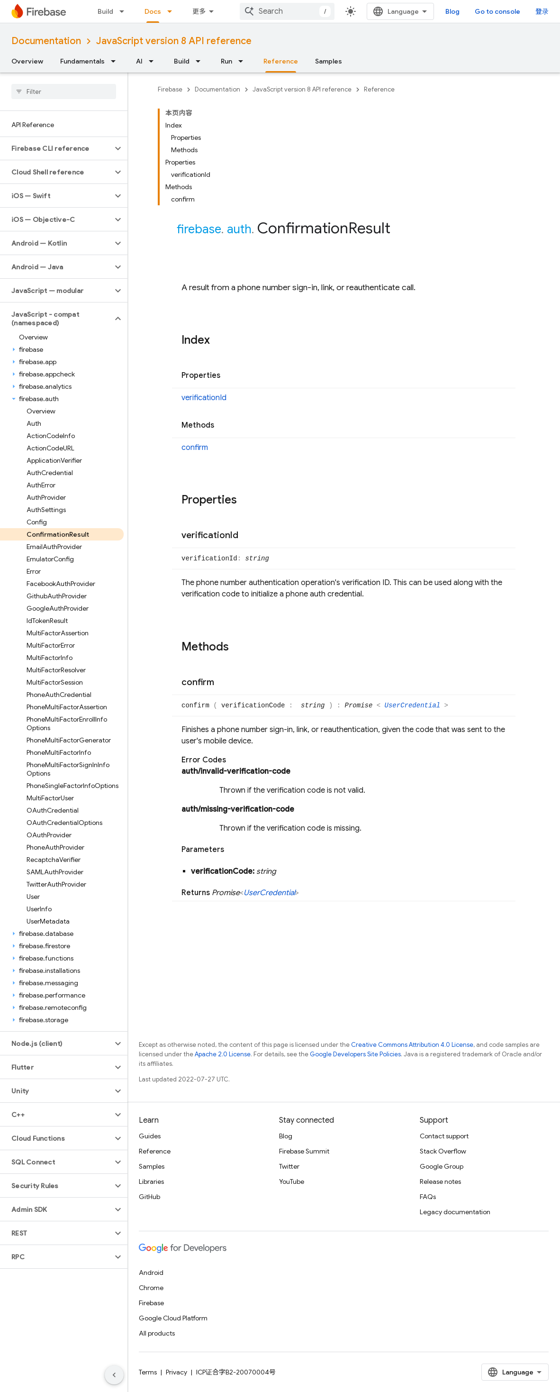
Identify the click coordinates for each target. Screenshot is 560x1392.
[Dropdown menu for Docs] (172, 11)
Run (226, 61)
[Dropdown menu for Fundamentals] (116, 61)
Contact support (444, 1136)
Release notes (440, 1181)
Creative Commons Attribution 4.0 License (412, 1045)
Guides (150, 1136)
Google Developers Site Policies (355, 1054)
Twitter (289, 1166)
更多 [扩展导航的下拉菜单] (199, 11)
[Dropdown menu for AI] (154, 61)
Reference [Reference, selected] (280, 61)
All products (157, 1333)
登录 (542, 11)
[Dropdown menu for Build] (124, 11)
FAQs (428, 1196)
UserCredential (414, 705)
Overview (27, 61)
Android (151, 1272)
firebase (199, 229)
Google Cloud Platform (173, 1318)
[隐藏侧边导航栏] (114, 1374)
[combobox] (287, 11)
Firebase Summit (304, 1151)
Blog (452, 11)
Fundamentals (82, 61)
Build (105, 11)
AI (139, 61)
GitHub (149, 1196)
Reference (379, 89)
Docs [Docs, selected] (153, 11)
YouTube (291, 1181)
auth (239, 229)
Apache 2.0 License (223, 1054)
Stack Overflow (443, 1151)
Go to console (497, 11)
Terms (148, 1372)
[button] (56, 148)
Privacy (176, 1372)
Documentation (46, 41)
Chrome (151, 1287)
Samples (328, 61)
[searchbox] (63, 91)
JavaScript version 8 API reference (174, 41)
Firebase (170, 89)
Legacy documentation (455, 1212)
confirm (194, 447)
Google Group (441, 1166)
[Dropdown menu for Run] (243, 61)
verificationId (203, 398)
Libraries (151, 1181)
